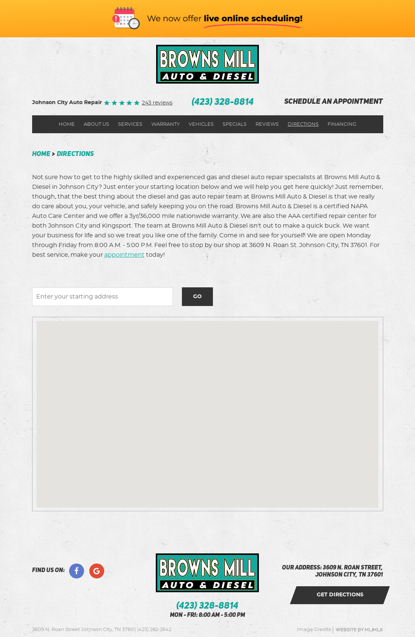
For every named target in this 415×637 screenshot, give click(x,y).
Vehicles (201, 124)
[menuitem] (67, 124)
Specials (235, 124)
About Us (96, 124)
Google (96, 570)
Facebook (76, 570)
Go (197, 296)
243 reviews (157, 103)
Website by (359, 630)
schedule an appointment (333, 102)
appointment (124, 255)
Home (67, 124)
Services (130, 124)
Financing (342, 124)
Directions (303, 124)
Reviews (267, 124)
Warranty (165, 124)
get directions (340, 594)
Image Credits (314, 629)
